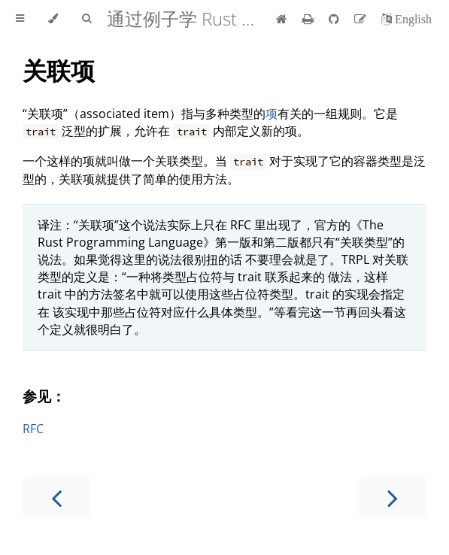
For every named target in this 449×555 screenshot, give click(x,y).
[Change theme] (53, 19)
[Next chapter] (392, 496)
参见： (44, 396)
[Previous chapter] (56, 496)
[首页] (281, 19)
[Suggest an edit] (361, 19)
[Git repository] (335, 19)
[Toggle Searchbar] (86, 19)
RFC (33, 428)
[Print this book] (309, 19)
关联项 (59, 70)
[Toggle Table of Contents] (20, 19)
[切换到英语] (406, 19)
